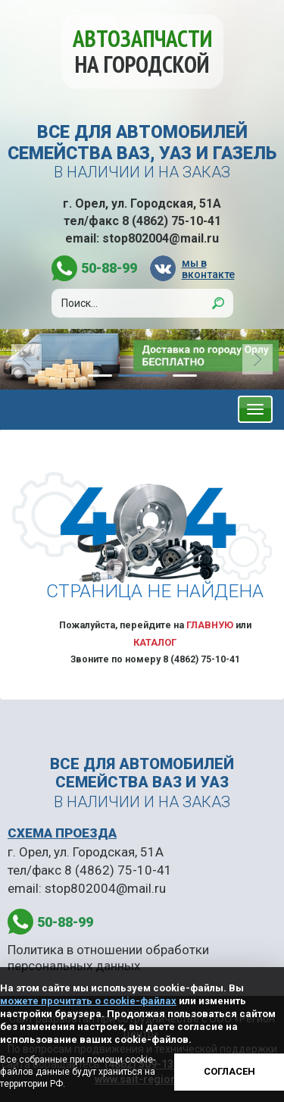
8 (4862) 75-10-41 (171, 221)
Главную (209, 625)
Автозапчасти (142, 51)
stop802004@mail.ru (160, 238)
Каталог (154, 642)
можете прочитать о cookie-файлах (88, 1001)
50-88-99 (109, 268)
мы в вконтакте (207, 268)
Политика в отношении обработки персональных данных (108, 957)
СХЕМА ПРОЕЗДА (62, 833)
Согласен (229, 1071)
